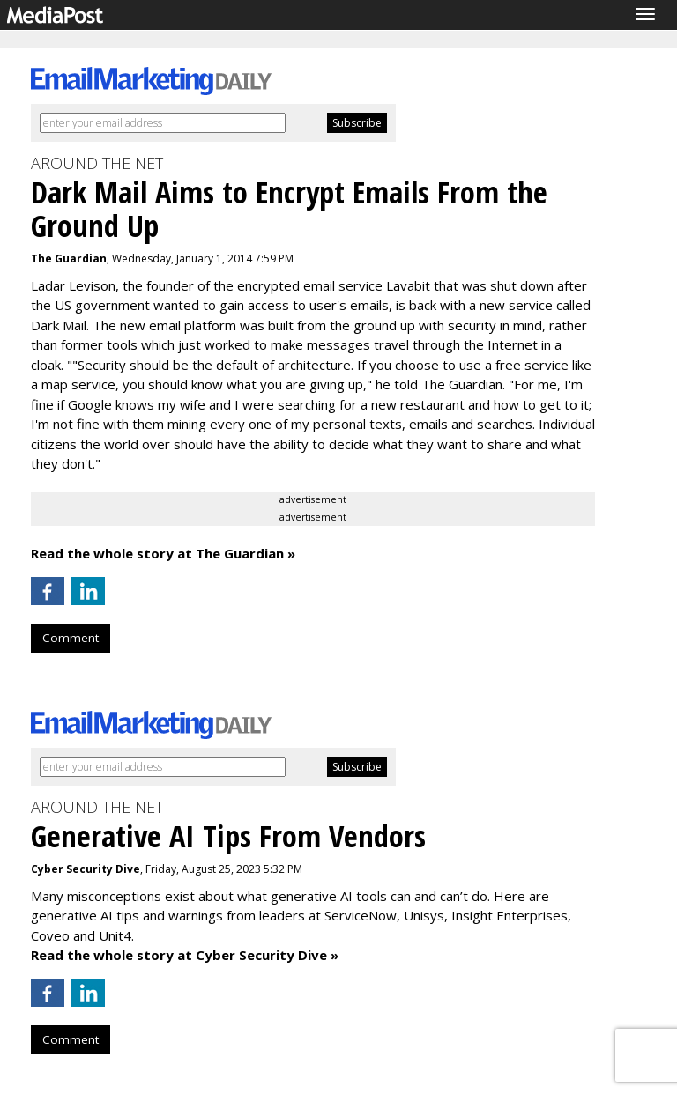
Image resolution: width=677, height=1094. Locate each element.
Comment (70, 638)
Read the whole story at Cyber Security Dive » (184, 955)
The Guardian (69, 258)
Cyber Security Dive (85, 868)
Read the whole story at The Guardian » (163, 553)
